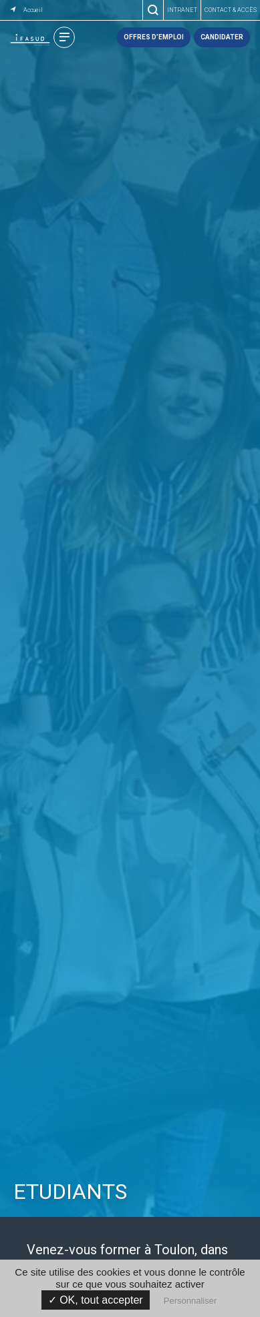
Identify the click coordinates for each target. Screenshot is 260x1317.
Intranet (182, 10)
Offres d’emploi (154, 37)
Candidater (222, 37)
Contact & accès (231, 10)
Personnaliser (190, 1301)
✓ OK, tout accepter (95, 1300)
